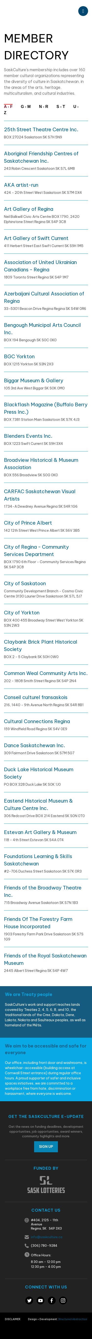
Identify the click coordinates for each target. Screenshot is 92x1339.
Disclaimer (12, 1319)
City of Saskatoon (25, 583)
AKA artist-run (21, 185)
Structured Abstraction (72, 1319)
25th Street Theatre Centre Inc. (41, 129)
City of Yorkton (21, 613)
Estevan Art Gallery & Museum (40, 832)
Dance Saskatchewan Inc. (34, 745)
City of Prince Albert (28, 523)
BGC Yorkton (19, 356)
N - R (43, 107)
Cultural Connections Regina (37, 721)
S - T (60, 107)
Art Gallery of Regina (28, 209)
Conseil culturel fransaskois (35, 697)
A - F (8, 107)
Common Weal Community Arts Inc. (46, 673)
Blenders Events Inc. (28, 436)
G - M (26, 107)
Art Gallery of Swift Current (36, 238)
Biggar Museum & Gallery (33, 380)
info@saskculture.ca (46, 1237)
